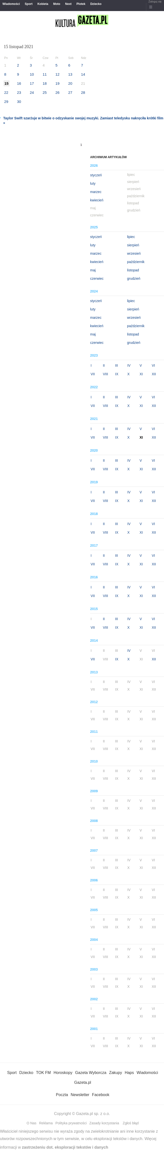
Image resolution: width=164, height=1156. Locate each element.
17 (32, 83)
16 (19, 83)
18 (45, 83)
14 (83, 74)
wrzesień (134, 253)
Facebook (100, 1095)
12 (57, 74)
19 (57, 83)
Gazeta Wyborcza (90, 1073)
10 (32, 74)
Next (68, 4)
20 (70, 83)
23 (19, 92)
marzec (95, 192)
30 (19, 101)
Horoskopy (62, 1073)
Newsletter (80, 1095)
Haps (129, 1073)
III (116, 365)
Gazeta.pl (82, 1082)
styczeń (96, 175)
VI (153, 365)
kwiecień (96, 200)
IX (116, 374)
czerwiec (96, 278)
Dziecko (95, 4)
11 (45, 74)
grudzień (133, 278)
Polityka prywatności (71, 1123)
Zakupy (115, 1073)
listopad (133, 270)
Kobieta (42, 4)
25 (45, 92)
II (104, 365)
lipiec (131, 237)
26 (57, 92)
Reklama (46, 1123)
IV (129, 365)
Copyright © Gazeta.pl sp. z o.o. (82, 1114)
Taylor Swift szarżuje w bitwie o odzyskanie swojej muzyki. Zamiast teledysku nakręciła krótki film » (83, 120)
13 (70, 74)
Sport (29, 4)
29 (6, 101)
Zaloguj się (155, 1)
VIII (105, 374)
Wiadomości (11, 4)
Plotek (81, 4)
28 (83, 92)
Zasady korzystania (104, 1123)
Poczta (62, 1095)
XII (154, 374)
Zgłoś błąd (131, 1123)
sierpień (133, 245)
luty (93, 183)
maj (93, 270)
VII (93, 374)
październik (136, 262)
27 (70, 92)
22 (6, 92)
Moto (56, 4)
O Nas (31, 1123)
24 (32, 92)
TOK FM (43, 1073)
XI (141, 374)
